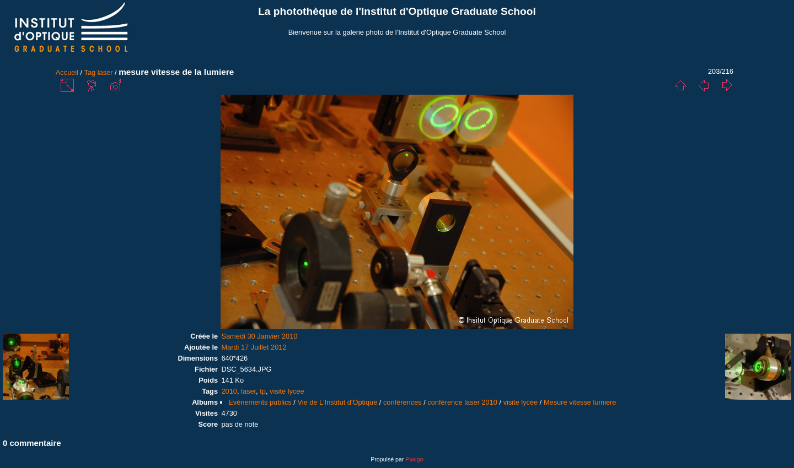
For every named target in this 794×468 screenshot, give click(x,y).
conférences (402, 402)
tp (263, 391)
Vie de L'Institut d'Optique (337, 402)
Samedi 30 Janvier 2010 (259, 336)
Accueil (67, 72)
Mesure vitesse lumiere (580, 402)
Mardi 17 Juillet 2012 (253, 347)
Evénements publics (260, 402)
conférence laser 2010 (462, 402)
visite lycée (287, 391)
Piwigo (414, 459)
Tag (90, 72)
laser (105, 72)
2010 (229, 391)
